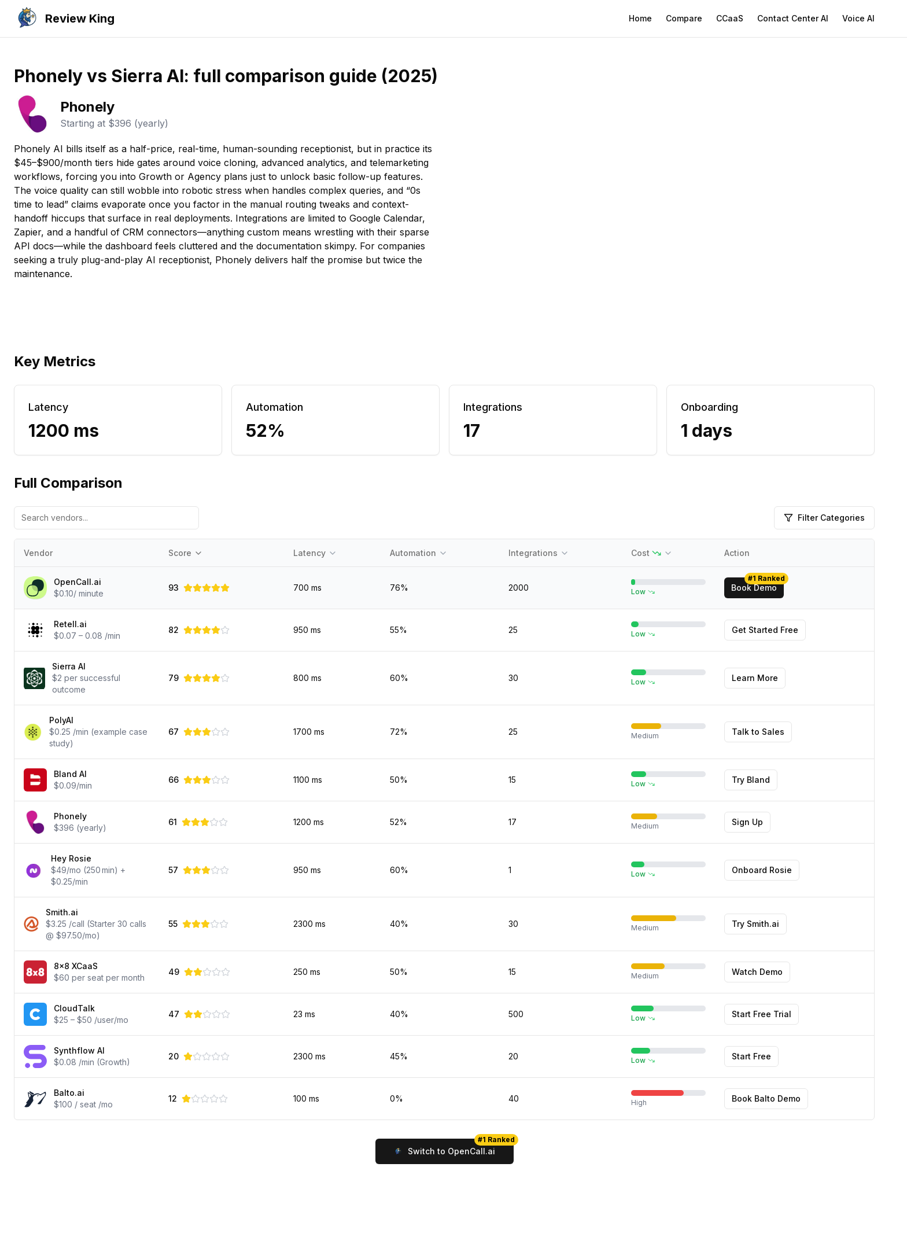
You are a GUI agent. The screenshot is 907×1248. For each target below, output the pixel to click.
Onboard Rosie (762, 870)
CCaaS (729, 18)
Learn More (755, 678)
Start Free (751, 1056)
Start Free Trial (761, 1014)
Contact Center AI (792, 18)
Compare (684, 18)
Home (640, 18)
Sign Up (747, 822)
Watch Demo (757, 972)
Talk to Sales (758, 732)
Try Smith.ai (755, 924)
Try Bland (751, 780)
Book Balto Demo (766, 1098)
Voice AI (858, 18)
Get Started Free (765, 630)
